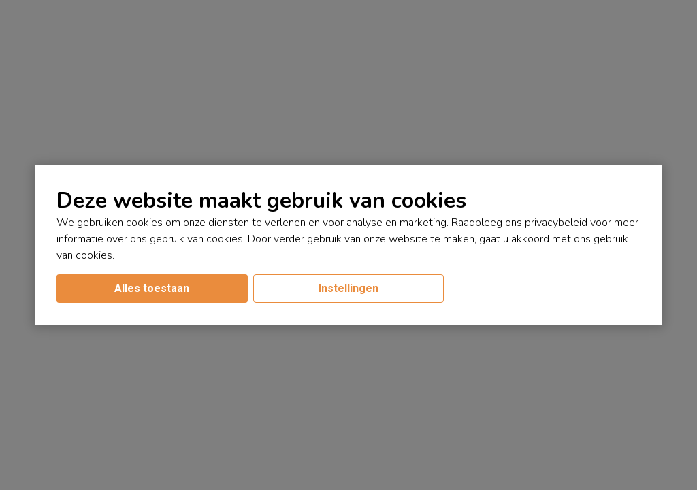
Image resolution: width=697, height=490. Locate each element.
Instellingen (348, 288)
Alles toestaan (151, 288)
